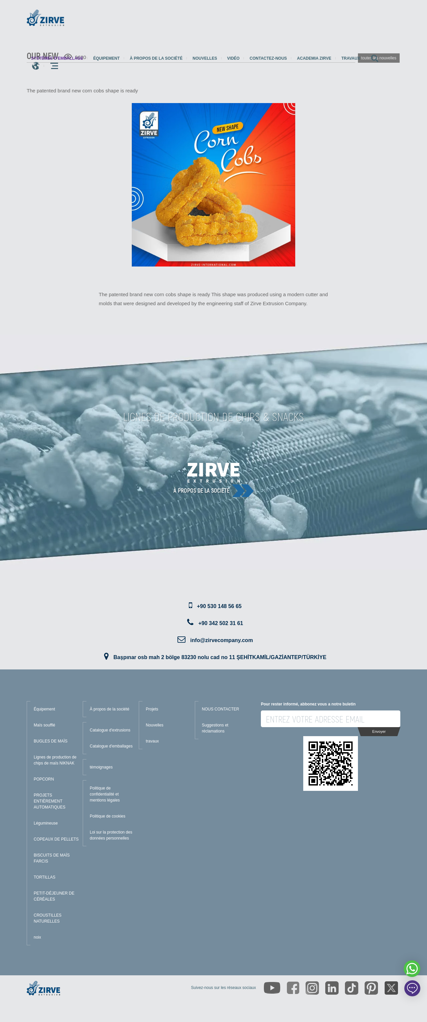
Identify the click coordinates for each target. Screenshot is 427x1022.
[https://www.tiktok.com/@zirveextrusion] (351, 988)
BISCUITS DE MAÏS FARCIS (52, 858)
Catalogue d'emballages (111, 746)
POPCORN (44, 779)
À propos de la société (156, 58)
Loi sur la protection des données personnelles (111, 835)
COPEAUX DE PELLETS (56, 839)
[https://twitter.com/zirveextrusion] (391, 988)
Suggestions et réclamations (215, 728)
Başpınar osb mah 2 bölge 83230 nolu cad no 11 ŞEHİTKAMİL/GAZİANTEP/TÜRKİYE (219, 657)
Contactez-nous (268, 58)
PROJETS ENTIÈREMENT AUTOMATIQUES (49, 801)
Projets (152, 709)
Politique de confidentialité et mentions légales (105, 794)
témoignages (101, 767)
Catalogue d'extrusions (110, 730)
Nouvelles (204, 58)
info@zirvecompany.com (221, 640)
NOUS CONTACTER (220, 709)
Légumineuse (46, 823)
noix (37, 937)
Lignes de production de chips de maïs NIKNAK (55, 760)
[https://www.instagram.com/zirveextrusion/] (312, 988)
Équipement (106, 58)
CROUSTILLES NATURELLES (47, 918)
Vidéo (233, 58)
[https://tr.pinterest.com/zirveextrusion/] (371, 988)
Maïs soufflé (44, 725)
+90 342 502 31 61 (220, 623)
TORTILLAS (44, 877)
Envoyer (379, 731)
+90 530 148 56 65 (219, 606)
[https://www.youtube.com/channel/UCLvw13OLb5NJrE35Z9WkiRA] (272, 988)
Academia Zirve (314, 58)
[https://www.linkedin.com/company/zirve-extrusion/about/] (332, 988)
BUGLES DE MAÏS (50, 741)
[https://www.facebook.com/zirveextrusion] (293, 988)
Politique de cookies (107, 816)
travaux (350, 58)
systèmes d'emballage (57, 58)
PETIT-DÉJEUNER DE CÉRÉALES (54, 896)
